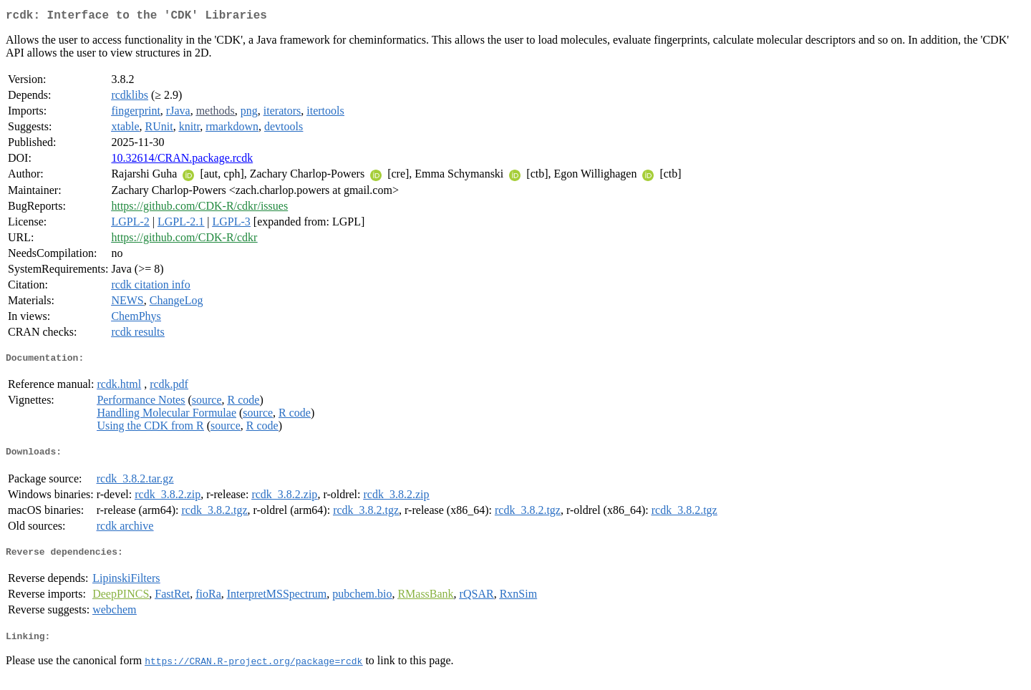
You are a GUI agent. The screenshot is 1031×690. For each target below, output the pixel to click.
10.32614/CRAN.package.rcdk (182, 161)
